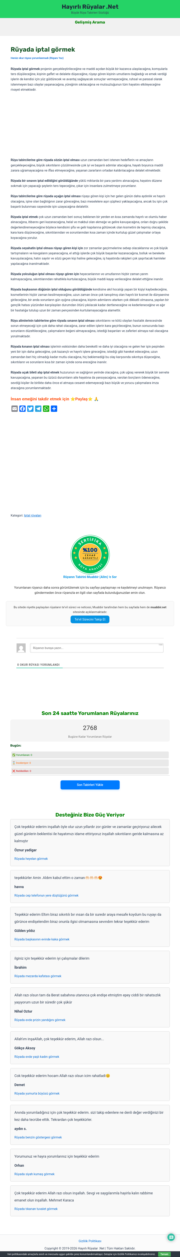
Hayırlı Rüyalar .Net (90, 6)
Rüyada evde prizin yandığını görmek (39, 1020)
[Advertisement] (90, 125)
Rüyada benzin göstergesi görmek (38, 1137)
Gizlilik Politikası (90, 1241)
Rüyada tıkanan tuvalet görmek (36, 1209)
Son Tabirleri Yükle (90, 785)
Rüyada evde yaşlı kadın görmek (36, 1057)
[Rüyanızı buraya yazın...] (97, 648)
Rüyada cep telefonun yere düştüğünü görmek (46, 895)
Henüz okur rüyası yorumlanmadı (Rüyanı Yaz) (37, 58)
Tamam (164, 1254)
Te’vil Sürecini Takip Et (90, 619)
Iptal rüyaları (32, 515)
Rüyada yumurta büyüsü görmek (37, 1093)
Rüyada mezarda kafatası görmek (37, 976)
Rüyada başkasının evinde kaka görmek (41, 939)
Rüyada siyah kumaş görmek (34, 1174)
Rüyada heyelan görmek (31, 859)
